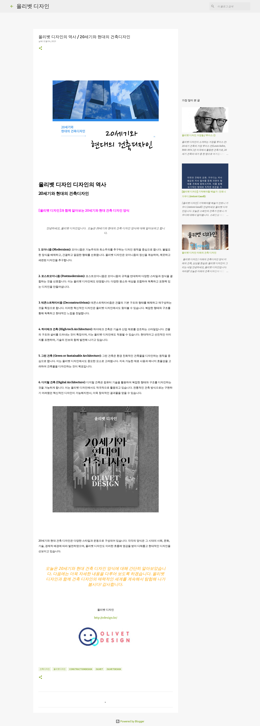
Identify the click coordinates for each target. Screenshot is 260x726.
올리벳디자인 (59, 669)
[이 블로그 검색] (232, 6)
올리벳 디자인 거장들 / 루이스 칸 (199, 135)
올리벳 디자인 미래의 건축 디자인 (199, 252)
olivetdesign (114, 669)
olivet (99, 669)
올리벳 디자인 (32, 6)
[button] (40, 48)
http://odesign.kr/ (105, 617)
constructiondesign (80, 669)
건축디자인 (45, 669)
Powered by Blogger (130, 721)
